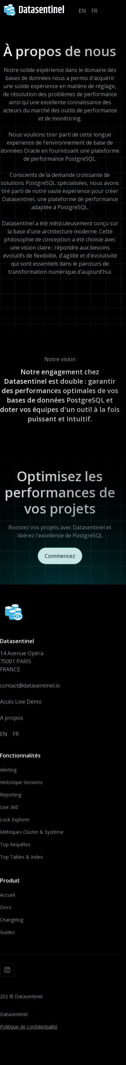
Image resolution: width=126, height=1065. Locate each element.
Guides (7, 934)
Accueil (7, 897)
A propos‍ (11, 720)
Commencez (60, 559)
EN (82, 10)
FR (94, 10)
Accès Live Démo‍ (21, 704)
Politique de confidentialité (28, 1029)
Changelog (11, 922)
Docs (5, 909)
